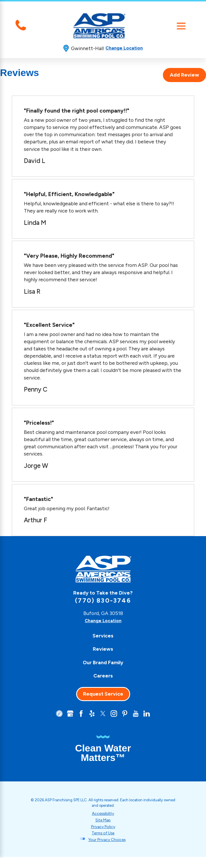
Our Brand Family (103, 662)
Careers (103, 675)
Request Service (103, 693)
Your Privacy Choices (106, 840)
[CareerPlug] (55, 714)
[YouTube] (139, 714)
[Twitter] (103, 714)
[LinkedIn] (151, 714)
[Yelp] (91, 714)
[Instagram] (115, 714)
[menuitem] (103, 635)
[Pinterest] (127, 714)
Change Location (124, 48)
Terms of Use (103, 834)
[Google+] (67, 714)
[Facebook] (79, 714)
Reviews (103, 649)
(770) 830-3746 (103, 600)
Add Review (184, 75)
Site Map (103, 820)
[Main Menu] (181, 26)
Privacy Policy (103, 827)
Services (103, 636)
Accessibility (103, 814)
